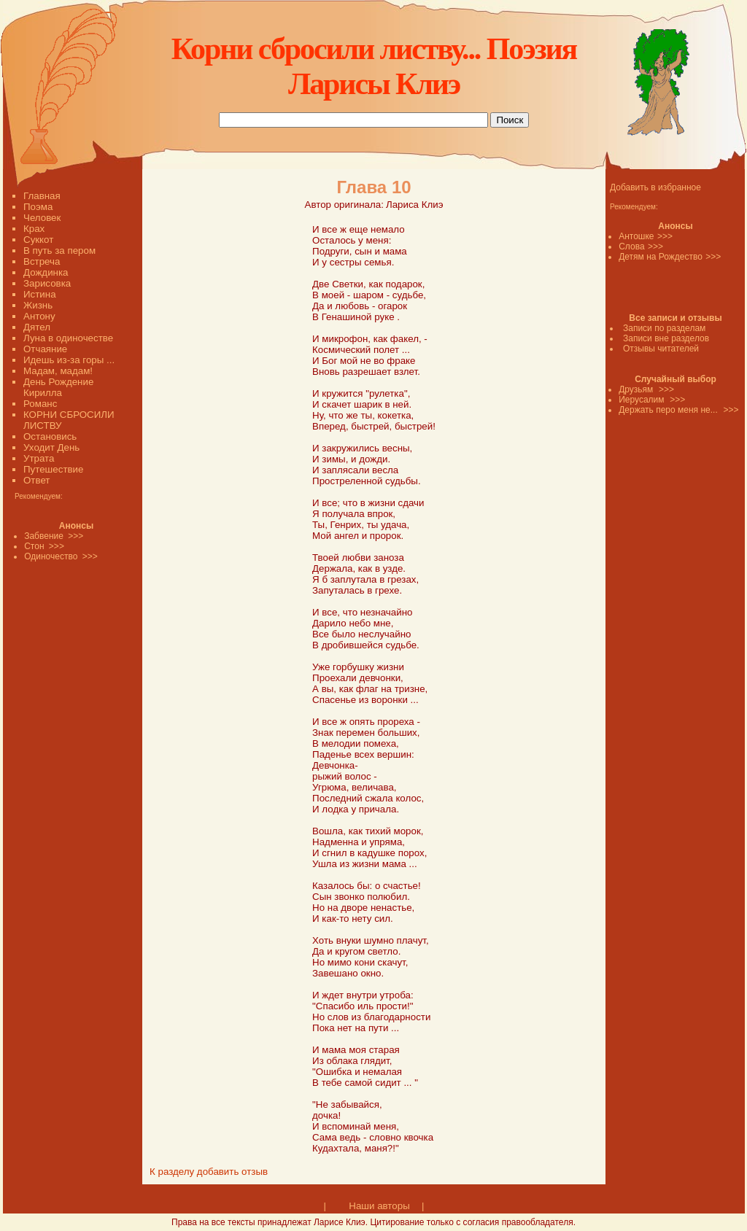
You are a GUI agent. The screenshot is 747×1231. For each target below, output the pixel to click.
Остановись (50, 436)
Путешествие (53, 469)
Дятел (36, 327)
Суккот (38, 239)
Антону (39, 316)
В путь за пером (59, 250)
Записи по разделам (664, 328)
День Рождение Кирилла (58, 387)
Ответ (36, 480)
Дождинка (45, 272)
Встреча (41, 261)
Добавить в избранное (655, 187)
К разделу (172, 1171)
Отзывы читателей (661, 348)
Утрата (38, 458)
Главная (42, 195)
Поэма (38, 206)
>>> (665, 236)
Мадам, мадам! (58, 370)
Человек (42, 217)
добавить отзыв (232, 1171)
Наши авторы (379, 1205)
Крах (33, 228)
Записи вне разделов (666, 338)
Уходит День (51, 447)
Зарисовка (47, 283)
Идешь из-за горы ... (69, 359)
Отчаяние (45, 348)
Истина (39, 294)
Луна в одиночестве (68, 338)
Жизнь (38, 305)
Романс (40, 403)
